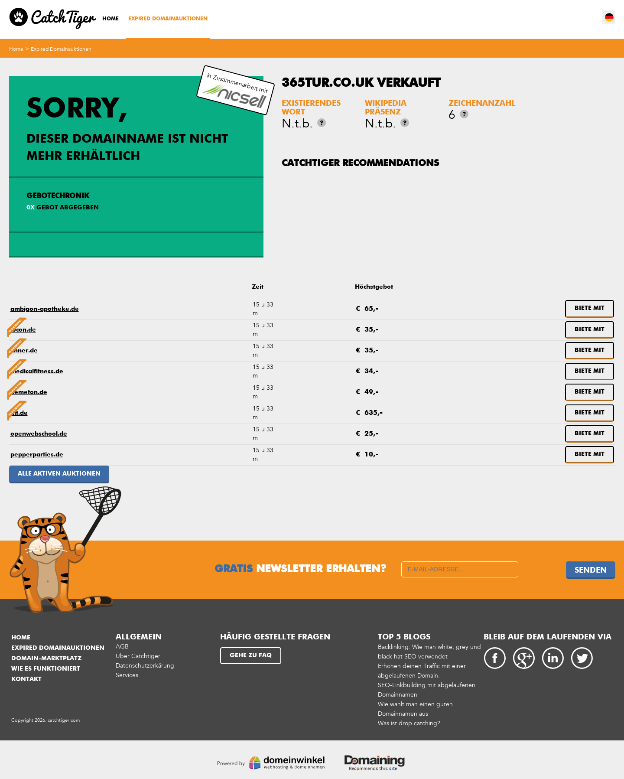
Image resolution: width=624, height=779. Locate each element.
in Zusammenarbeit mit (235, 90)
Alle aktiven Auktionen (59, 474)
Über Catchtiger (138, 656)
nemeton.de (28, 392)
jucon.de (23, 330)
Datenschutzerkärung (145, 665)
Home (110, 19)
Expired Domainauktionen (168, 19)
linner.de (24, 351)
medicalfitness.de (36, 371)
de (609, 17)
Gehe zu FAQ (251, 655)
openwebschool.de (38, 434)
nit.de (19, 413)
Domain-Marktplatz (46, 658)
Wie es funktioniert (45, 669)
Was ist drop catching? (409, 723)
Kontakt (26, 679)
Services (127, 675)
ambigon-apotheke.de (44, 309)
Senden (591, 570)
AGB (122, 646)
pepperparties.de (36, 455)
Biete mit (589, 308)
